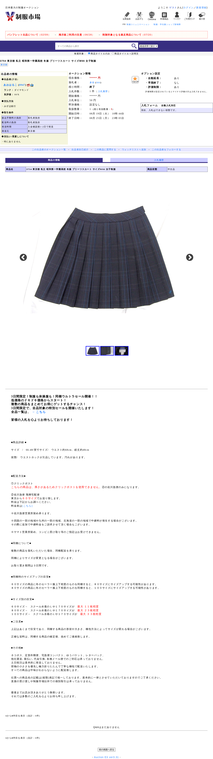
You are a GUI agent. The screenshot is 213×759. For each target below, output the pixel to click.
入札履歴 (103, 91)
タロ (92, 82)
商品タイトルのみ (99, 54)
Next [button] (190, 258)
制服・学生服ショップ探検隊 (167, 24)
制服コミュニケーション (138, 24)
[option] (106, 257)
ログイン (188, 7)
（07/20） (128, 34)
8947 (22, 85)
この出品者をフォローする (166, 149)
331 (98, 82)
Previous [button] (23, 258)
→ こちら (38, 412)
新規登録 (201, 7)
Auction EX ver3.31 (106, 757)
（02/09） (29, 34)
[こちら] (27, 505)
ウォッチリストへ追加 (134, 149)
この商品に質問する (105, 149)
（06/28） (77, 34)
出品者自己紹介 (80, 149)
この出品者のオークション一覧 (49, 149)
